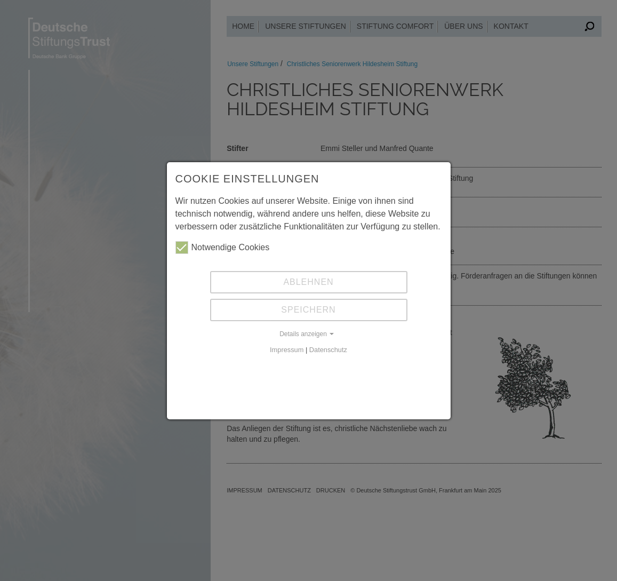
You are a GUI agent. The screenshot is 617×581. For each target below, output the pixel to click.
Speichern (308, 309)
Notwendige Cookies (222, 247)
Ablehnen (308, 281)
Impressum (286, 350)
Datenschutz (328, 350)
